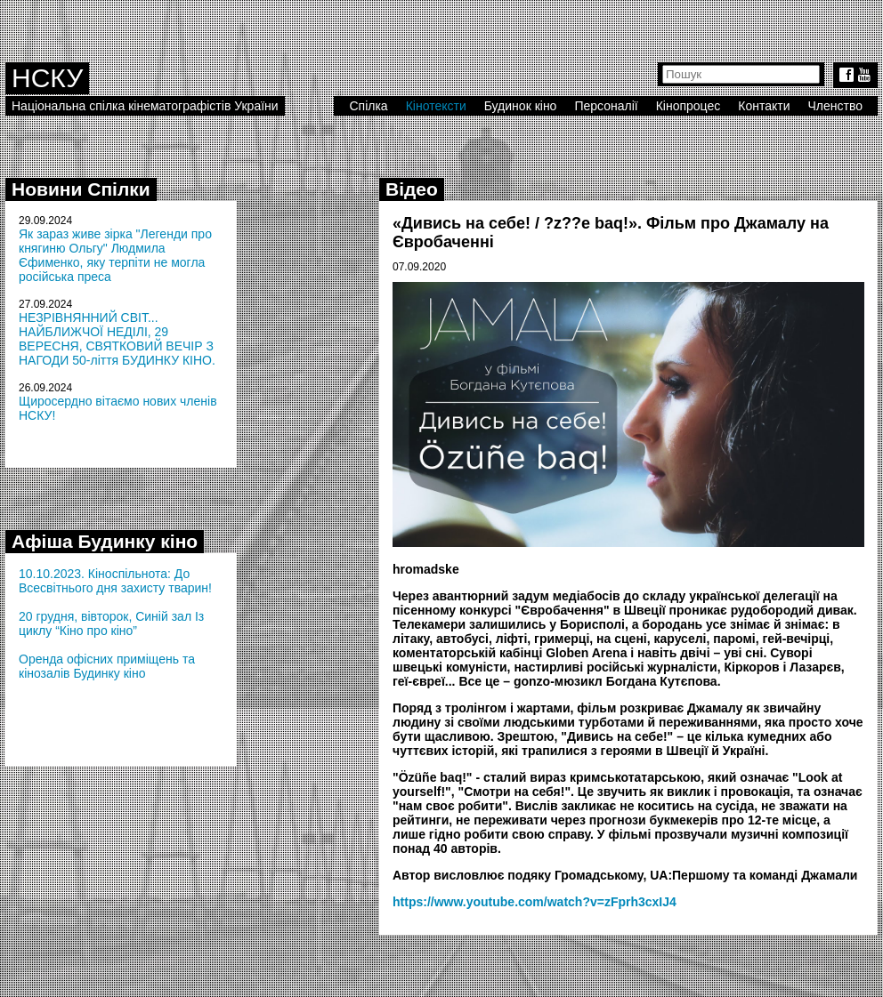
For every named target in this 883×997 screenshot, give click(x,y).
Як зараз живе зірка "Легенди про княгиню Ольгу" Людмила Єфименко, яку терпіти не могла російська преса (115, 255)
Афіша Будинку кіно (105, 541)
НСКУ (47, 77)
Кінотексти (436, 106)
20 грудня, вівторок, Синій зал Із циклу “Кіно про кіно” (111, 623)
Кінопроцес (688, 106)
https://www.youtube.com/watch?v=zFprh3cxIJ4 (534, 902)
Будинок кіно (520, 106)
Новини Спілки (81, 189)
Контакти (764, 106)
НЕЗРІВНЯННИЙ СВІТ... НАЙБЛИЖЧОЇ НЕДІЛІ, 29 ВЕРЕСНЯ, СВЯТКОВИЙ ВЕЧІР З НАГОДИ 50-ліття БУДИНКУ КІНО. (117, 338)
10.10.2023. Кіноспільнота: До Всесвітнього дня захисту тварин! (115, 581)
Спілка (368, 106)
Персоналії (605, 106)
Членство (835, 106)
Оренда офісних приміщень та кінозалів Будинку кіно (107, 666)
